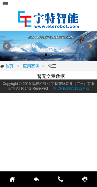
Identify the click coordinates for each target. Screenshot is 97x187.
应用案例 (31, 66)
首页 (6, 66)
